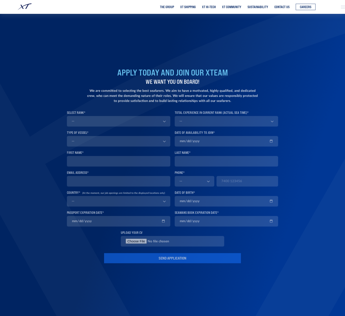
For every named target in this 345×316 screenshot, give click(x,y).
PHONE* (180, 176)
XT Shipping (188, 7)
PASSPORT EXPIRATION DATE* (85, 216)
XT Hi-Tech (209, 7)
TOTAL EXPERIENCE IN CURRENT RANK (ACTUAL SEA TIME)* (212, 116)
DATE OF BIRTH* (185, 196)
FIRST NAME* (75, 156)
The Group (167, 7)
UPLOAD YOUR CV (132, 236)
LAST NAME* (183, 156)
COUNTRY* (116, 196)
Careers (305, 7)
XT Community (231, 7)
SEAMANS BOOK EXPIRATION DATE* (197, 216)
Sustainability (258, 7)
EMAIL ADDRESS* (78, 176)
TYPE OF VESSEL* (77, 136)
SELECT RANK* (76, 116)
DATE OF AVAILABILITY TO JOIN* (195, 136)
